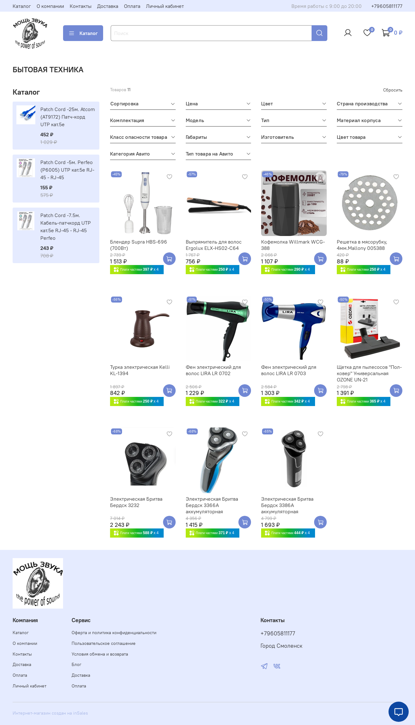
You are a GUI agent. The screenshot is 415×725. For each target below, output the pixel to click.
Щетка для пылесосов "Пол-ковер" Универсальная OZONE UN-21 (369, 373)
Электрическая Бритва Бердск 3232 (136, 502)
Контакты (80, 6)
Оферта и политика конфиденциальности (114, 632)
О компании (50, 6)
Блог (76, 664)
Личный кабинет (165, 6)
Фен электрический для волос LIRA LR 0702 (213, 370)
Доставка (107, 6)
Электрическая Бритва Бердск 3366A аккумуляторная (212, 505)
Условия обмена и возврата (100, 654)
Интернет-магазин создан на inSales (50, 713)
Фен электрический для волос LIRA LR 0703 (288, 370)
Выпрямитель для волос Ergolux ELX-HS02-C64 (214, 245)
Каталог (22, 6)
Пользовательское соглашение (104, 643)
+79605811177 (386, 6)
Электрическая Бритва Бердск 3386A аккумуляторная (287, 505)
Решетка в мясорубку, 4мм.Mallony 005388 (362, 245)
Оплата (132, 6)
